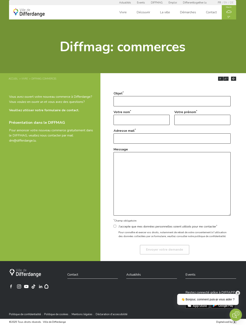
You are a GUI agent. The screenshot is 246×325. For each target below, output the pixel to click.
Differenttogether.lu (195, 3)
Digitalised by (226, 322)
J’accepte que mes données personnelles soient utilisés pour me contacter (165, 226)
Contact (211, 12)
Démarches (188, 12)
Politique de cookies (56, 314)
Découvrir (143, 12)
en (225, 3)
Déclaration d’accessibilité (111, 314)
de (231, 3)
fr (219, 3)
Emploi (173, 3)
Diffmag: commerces (43, 78)
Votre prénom (202, 117)
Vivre (123, 12)
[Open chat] (236, 315)
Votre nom (142, 117)
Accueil (13, 78)
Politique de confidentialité (25, 314)
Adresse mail (172, 136)
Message (172, 181)
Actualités (125, 3)
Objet (172, 98)
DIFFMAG (157, 3)
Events (141, 3)
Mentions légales (82, 314)
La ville (165, 12)
